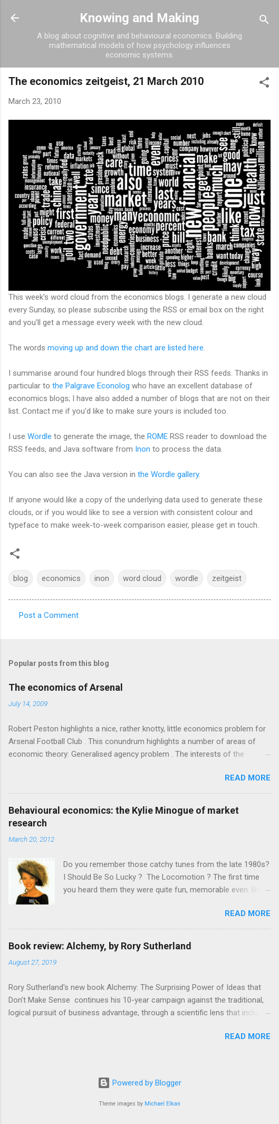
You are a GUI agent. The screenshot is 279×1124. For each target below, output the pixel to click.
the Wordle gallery (168, 474)
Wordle (39, 436)
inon (101, 578)
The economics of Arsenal (65, 687)
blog (20, 578)
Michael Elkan (162, 1103)
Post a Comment (49, 615)
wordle (186, 578)
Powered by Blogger (139, 1083)
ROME (157, 436)
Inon (142, 449)
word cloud (142, 578)
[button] (264, 84)
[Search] (264, 21)
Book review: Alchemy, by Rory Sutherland (99, 945)
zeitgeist (227, 578)
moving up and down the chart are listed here (125, 348)
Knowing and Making (139, 18)
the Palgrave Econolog (91, 385)
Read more (248, 778)
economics (61, 578)
